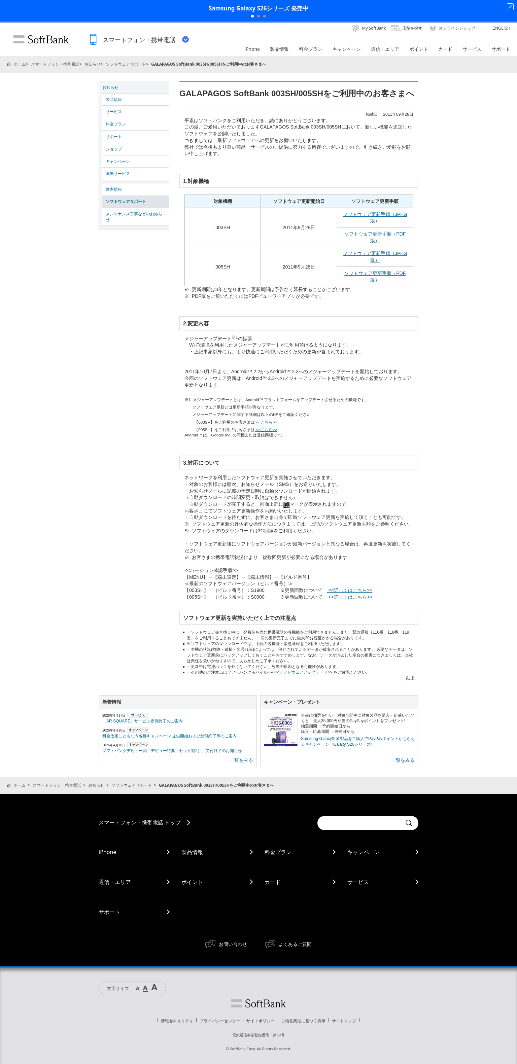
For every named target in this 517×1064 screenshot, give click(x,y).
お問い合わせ (233, 944)
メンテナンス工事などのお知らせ (134, 217)
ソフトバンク (258, 1003)
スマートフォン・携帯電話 (55, 64)
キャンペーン (118, 161)
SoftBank (41, 39)
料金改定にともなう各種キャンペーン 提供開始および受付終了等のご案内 (169, 736)
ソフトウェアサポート (126, 64)
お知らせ (92, 64)
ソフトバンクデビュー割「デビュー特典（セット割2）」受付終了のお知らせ (172, 750)
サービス (114, 111)
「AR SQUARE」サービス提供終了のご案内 (142, 721)
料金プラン (116, 124)
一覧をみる (241, 760)
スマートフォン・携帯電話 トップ (140, 822)
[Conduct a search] (359, 823)
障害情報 (114, 189)
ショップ (114, 149)
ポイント (192, 882)
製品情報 (114, 99)
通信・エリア (115, 882)
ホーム (20, 64)
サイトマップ (344, 1021)
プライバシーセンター (220, 1021)
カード (273, 882)
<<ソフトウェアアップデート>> (303, 672)
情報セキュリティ (177, 1021)
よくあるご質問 (295, 944)
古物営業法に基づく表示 (303, 1021)
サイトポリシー (260, 1021)
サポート (114, 136)
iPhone (107, 852)
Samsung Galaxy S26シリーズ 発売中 (258, 8)
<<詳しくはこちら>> (350, 590)
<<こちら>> (266, 422)
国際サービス (118, 173)
